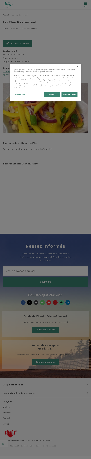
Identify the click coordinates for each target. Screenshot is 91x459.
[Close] (77, 67)
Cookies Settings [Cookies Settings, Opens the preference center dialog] (19, 94)
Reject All (52, 94)
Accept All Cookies (69, 94)
